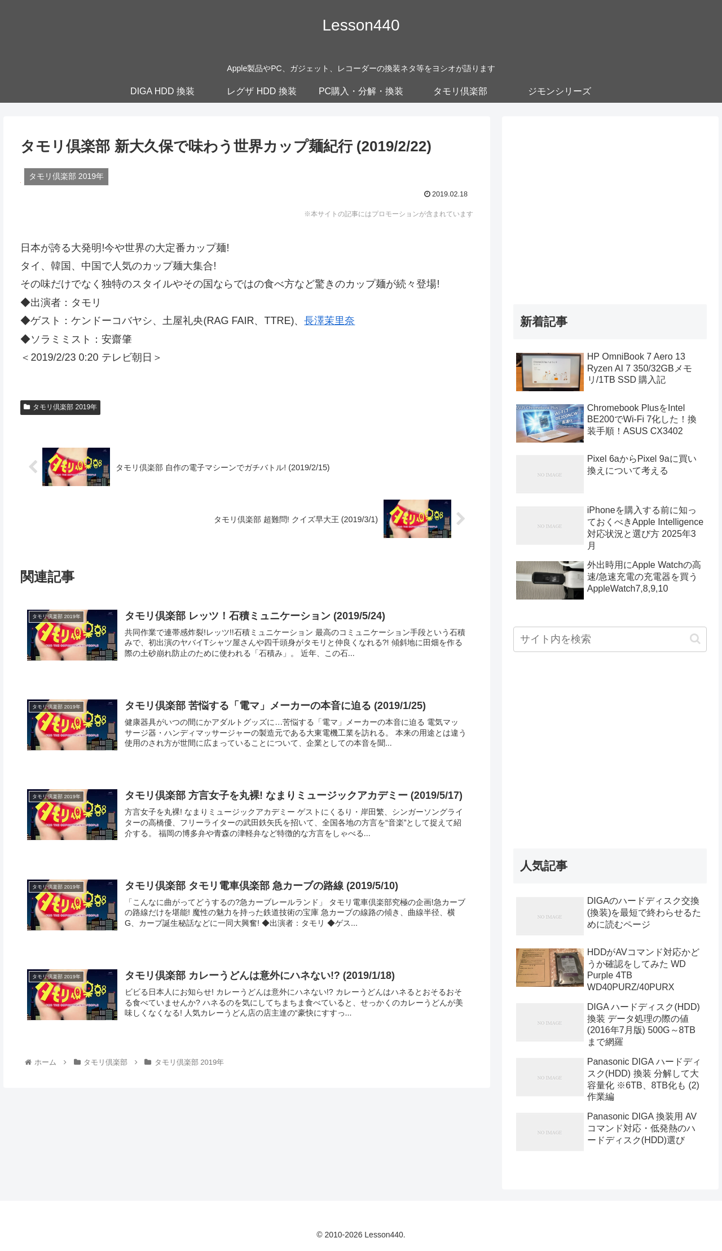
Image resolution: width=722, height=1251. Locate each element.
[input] (610, 639)
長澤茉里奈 (329, 320)
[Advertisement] (610, 207)
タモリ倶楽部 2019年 (60, 407)
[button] (695, 638)
